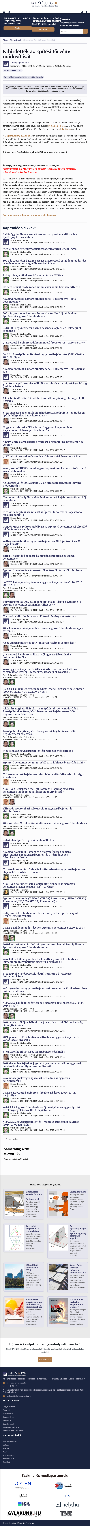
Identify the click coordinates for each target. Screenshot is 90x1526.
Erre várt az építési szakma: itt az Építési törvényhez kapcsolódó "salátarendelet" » (42, 513)
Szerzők (6, 1448)
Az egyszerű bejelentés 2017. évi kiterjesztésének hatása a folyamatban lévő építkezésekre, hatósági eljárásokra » (40, 670)
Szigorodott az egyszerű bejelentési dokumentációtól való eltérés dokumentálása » (45, 990)
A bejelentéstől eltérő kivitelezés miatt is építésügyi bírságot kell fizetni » (43, 399)
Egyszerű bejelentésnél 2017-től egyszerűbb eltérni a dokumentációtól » (37, 656)
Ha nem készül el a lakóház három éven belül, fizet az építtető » (41, 287)
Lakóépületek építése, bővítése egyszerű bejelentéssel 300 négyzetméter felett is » (39, 732)
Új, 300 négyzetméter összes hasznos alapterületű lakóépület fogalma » (42, 329)
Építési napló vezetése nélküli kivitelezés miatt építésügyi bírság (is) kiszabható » (45, 385)
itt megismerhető (56, 126)
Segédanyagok (9, 1424)
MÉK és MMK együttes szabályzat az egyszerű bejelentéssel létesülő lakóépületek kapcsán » (45, 528)
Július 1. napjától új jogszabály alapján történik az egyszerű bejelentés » (39, 557)
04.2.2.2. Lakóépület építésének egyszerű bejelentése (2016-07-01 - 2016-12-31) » (43, 583)
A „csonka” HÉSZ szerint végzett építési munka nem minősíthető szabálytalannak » (44, 470)
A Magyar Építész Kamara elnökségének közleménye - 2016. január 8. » (44, 370)
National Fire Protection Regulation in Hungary (76, 1303)
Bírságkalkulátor (78, 1192)
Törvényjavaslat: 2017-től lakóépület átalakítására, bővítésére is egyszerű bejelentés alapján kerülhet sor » (42, 603)
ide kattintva (65, 129)
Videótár (7, 1421)
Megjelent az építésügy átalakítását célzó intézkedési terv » (40, 248)
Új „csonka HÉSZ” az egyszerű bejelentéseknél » (34, 1051)
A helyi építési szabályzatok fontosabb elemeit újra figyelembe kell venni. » (44, 443)
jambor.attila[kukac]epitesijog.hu (19, 1396)
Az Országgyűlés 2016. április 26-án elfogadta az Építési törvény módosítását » (42, 484)
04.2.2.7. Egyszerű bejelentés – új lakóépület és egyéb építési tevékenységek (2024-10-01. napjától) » (41, 1109)
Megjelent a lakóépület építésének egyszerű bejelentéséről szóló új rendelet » (44, 499)
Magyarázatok (15, 40)
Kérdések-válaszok (11, 1427)
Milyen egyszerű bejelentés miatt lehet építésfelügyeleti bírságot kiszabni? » (43, 776)
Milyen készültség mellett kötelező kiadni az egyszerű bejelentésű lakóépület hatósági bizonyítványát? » (38, 790)
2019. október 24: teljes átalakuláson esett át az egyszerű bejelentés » (45, 823)
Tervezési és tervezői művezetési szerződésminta (78, 1269)
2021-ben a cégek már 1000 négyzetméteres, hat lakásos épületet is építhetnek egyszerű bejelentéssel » (44, 946)
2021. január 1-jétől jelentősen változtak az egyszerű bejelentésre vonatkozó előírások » (42, 1038)
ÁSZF (5, 1452)
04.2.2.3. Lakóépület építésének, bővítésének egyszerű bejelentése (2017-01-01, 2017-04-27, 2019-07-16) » (43, 690)
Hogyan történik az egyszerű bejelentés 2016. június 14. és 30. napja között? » (42, 543)
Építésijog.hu (12, 1139)
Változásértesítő (10, 1441)
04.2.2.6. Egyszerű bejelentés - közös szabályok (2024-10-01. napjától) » (39, 1094)
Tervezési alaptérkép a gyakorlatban (32, 1228)
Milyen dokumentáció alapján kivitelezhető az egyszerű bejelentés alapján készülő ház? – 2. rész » (39, 885)
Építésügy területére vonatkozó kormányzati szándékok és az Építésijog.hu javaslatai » (41, 236)
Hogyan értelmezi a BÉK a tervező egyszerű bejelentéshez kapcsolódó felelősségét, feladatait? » (38, 429)
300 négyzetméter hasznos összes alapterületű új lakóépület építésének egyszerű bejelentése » (40, 315)
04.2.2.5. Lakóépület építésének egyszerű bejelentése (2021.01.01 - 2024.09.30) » (44, 1004)
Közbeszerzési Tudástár (13, 1431)
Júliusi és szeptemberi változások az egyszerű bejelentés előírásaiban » (37, 810)
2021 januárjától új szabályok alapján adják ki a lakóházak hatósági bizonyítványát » (43, 1024)
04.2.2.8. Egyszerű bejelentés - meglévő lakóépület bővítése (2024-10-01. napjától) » (41, 1123)
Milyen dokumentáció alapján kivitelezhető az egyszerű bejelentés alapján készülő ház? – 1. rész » (44, 871)
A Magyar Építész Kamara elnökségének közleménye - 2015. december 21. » (39, 300)
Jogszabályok (9, 1417)
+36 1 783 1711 (12, 1386)
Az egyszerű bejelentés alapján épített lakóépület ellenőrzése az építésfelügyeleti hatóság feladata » (44, 414)
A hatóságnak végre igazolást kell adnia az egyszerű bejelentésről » (36, 1079)
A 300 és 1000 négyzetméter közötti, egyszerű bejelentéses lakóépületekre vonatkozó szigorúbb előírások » (41, 960)
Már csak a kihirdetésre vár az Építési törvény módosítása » (39, 616)
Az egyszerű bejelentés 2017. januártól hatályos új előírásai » (40, 642)
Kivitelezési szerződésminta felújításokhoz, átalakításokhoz (34, 1303)
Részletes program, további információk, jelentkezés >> (29, 215)
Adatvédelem (8, 1455)
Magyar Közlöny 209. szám (17, 136)
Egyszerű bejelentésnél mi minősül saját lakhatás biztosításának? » (44, 762)
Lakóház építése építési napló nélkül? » (28, 840)
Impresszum (8, 1459)
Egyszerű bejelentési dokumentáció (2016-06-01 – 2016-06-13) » (44, 342)
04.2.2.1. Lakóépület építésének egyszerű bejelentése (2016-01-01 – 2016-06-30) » (43, 356)
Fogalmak (7, 1410)
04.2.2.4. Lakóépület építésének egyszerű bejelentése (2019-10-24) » (44, 927)
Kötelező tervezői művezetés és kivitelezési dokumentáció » (42, 456)
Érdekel (17, 28)
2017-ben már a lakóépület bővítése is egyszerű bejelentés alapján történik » (43, 629)
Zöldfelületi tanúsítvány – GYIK (33, 1267)
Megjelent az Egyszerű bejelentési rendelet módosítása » (38, 750)
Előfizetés (7, 1445)
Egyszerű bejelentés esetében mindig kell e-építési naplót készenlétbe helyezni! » (40, 914)
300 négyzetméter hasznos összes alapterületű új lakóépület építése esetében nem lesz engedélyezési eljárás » (44, 262)
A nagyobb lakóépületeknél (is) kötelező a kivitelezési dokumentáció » (38, 975)
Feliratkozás (43, 29)
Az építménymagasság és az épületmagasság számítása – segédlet (80, 1232)
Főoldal (5, 40)
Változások (8, 1414)
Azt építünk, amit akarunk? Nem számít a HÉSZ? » (33, 275)
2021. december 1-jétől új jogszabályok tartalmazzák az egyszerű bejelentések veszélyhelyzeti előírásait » (42, 1065)
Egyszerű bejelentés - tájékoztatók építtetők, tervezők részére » (42, 570)
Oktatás (6, 1462)
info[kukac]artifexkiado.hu (16, 1383)
